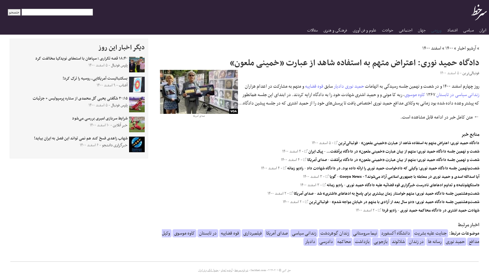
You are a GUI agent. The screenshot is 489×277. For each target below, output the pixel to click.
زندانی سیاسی (467, 95)
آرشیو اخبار (466, 48)
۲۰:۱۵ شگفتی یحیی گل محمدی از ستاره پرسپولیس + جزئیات (80, 98)
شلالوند (398, 242)
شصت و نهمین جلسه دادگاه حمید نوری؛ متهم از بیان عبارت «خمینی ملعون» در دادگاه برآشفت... (403, 151)
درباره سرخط (241, 270)
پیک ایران (313, 151)
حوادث (387, 30)
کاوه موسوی (414, 95)
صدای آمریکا (315, 160)
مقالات (312, 30)
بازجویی (381, 242)
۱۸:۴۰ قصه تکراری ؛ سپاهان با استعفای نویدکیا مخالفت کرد (81, 58)
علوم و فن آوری (364, 30)
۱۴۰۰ (449, 48)
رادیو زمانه (293, 168)
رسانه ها (435, 242)
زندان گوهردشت (334, 233)
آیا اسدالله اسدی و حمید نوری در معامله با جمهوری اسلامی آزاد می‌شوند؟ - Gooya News (409, 176)
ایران (482, 30)
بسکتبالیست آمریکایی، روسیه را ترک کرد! (95, 78)
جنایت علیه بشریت (430, 233)
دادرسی (326, 242)
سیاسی (468, 30)
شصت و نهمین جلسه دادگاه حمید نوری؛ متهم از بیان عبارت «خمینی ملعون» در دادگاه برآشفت (404, 160)
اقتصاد (452, 30)
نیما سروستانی (365, 233)
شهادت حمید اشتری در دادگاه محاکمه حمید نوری (439, 210)
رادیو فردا (387, 210)
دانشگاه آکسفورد (395, 233)
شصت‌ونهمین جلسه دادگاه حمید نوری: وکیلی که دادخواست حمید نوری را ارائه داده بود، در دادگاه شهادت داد (393, 168)
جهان (422, 30)
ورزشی (436, 30)
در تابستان (445, 95)
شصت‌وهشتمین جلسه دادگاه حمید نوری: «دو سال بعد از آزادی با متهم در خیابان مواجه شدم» (405, 202)
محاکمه (344, 242)
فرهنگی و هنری (335, 30)
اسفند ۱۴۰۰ (431, 48)
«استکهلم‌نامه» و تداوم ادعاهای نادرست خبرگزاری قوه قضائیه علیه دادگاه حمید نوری (412, 185)
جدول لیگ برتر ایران (208, 270)
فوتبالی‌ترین (346, 143)
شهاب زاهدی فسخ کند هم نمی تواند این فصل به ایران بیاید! (81, 138)
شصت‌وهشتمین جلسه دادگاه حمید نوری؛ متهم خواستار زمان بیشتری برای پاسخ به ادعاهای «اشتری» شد (398, 193)
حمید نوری (354, 86)
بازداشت (362, 242)
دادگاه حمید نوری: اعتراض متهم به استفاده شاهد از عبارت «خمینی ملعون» (420, 143)
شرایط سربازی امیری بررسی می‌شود (100, 118)
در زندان (416, 242)
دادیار (339, 86)
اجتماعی (405, 30)
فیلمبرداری (252, 233)
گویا (331, 176)
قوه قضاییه (314, 86)
